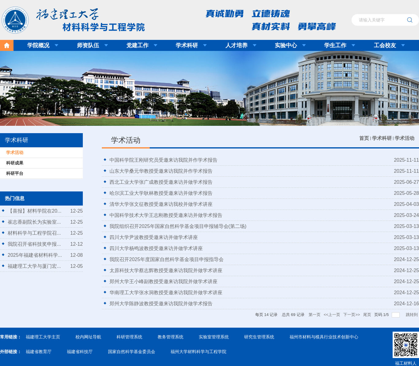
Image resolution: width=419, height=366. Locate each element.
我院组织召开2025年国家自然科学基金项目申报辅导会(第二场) (178, 226)
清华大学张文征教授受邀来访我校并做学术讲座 (161, 204)
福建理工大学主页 (43, 336)
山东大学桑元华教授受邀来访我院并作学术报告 (161, 171)
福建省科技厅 (80, 351)
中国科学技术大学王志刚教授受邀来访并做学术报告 (166, 215)
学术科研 (382, 138)
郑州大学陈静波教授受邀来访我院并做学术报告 (161, 303)
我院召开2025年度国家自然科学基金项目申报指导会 (167, 259)
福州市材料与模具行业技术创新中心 (324, 336)
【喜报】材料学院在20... (34, 211)
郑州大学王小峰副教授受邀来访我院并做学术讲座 (163, 281)
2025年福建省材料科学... (35, 255)
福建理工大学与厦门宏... (34, 266)
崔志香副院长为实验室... (34, 222)
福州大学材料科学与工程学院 (198, 351)
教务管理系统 (170, 336)
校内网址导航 (88, 336)
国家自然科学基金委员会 (131, 351)
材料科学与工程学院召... (34, 233)
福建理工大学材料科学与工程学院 (68, 18)
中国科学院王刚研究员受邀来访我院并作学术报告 (163, 160)
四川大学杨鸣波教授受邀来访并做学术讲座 (156, 248)
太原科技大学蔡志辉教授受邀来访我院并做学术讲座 (166, 270)
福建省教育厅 (39, 351)
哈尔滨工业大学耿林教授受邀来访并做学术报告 (161, 193)
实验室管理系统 (214, 336)
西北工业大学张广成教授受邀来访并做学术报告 (161, 182)
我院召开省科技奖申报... (34, 244)
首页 (364, 138)
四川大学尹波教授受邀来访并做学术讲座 (154, 237)
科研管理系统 (129, 336)
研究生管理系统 (259, 336)
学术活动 (404, 138)
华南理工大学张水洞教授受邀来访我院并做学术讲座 (166, 292)
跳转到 (412, 314)
